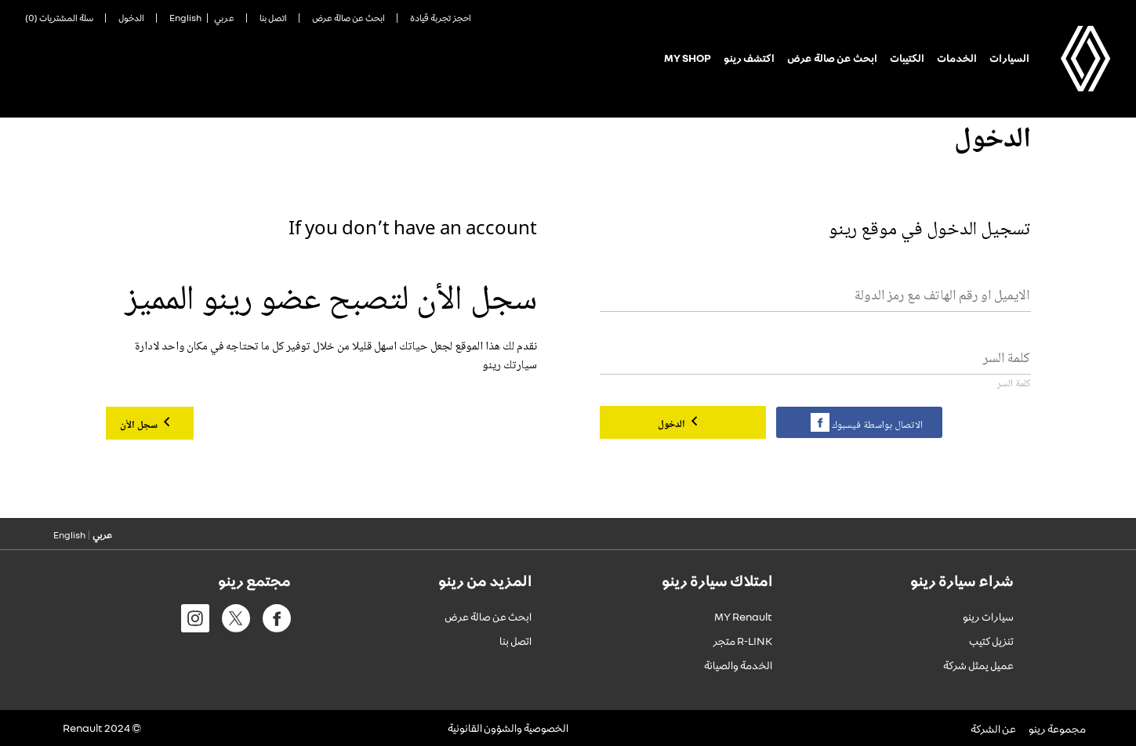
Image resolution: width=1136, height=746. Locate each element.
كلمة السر (1014, 384)
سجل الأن (140, 425)
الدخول (673, 424)
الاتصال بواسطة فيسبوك (876, 425)
